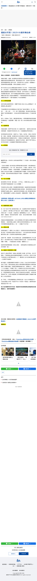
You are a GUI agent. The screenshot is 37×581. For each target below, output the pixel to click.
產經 (6, 29)
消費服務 (10, 29)
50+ (14, 566)
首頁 (2, 29)
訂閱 (31, 154)
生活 (3, 372)
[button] (34, 352)
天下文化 (19, 564)
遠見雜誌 (4, 564)
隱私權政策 (21, 570)
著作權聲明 (15, 570)
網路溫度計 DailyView (6, 37)
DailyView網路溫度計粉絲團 (10, 341)
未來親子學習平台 (28, 564)
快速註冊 (23, 553)
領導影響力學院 (20, 566)
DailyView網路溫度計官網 (25, 339)
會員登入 (13, 553)
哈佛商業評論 (12, 564)
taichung (14, 72)
